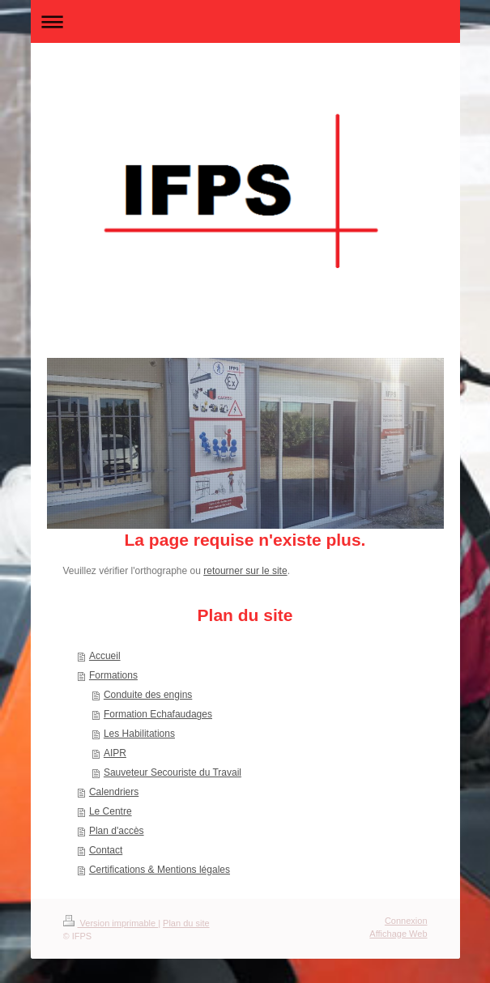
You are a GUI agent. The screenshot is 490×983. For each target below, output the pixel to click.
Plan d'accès (116, 830)
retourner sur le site (245, 571)
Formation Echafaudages (158, 714)
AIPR (115, 753)
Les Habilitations (139, 733)
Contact (105, 850)
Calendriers (113, 792)
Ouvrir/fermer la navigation (245, 21)
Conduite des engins (148, 694)
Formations (113, 675)
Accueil (105, 656)
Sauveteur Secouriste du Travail (172, 772)
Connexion (406, 921)
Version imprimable (111, 923)
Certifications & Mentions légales (159, 869)
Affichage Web (398, 933)
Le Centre (110, 811)
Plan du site (186, 923)
